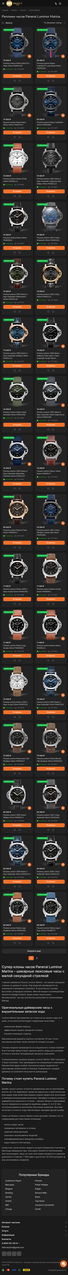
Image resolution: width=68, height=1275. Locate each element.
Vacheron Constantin (44, 1205)
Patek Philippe (41, 1185)
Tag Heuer (40, 1201)
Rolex (37, 1197)
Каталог (6, 1227)
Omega (8, 1209)
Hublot (8, 1201)
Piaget (38, 1189)
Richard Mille (41, 1193)
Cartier (8, 1197)
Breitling (9, 1193)
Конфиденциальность (57, 1270)
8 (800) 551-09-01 (10, 1243)
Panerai (38, 1181)
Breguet (9, 1189)
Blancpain (9, 1185)
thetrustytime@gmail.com (13, 1247)
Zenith (38, 1209)
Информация (8, 1235)
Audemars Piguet (13, 1181)
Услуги (5, 1231)
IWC (7, 1205)
